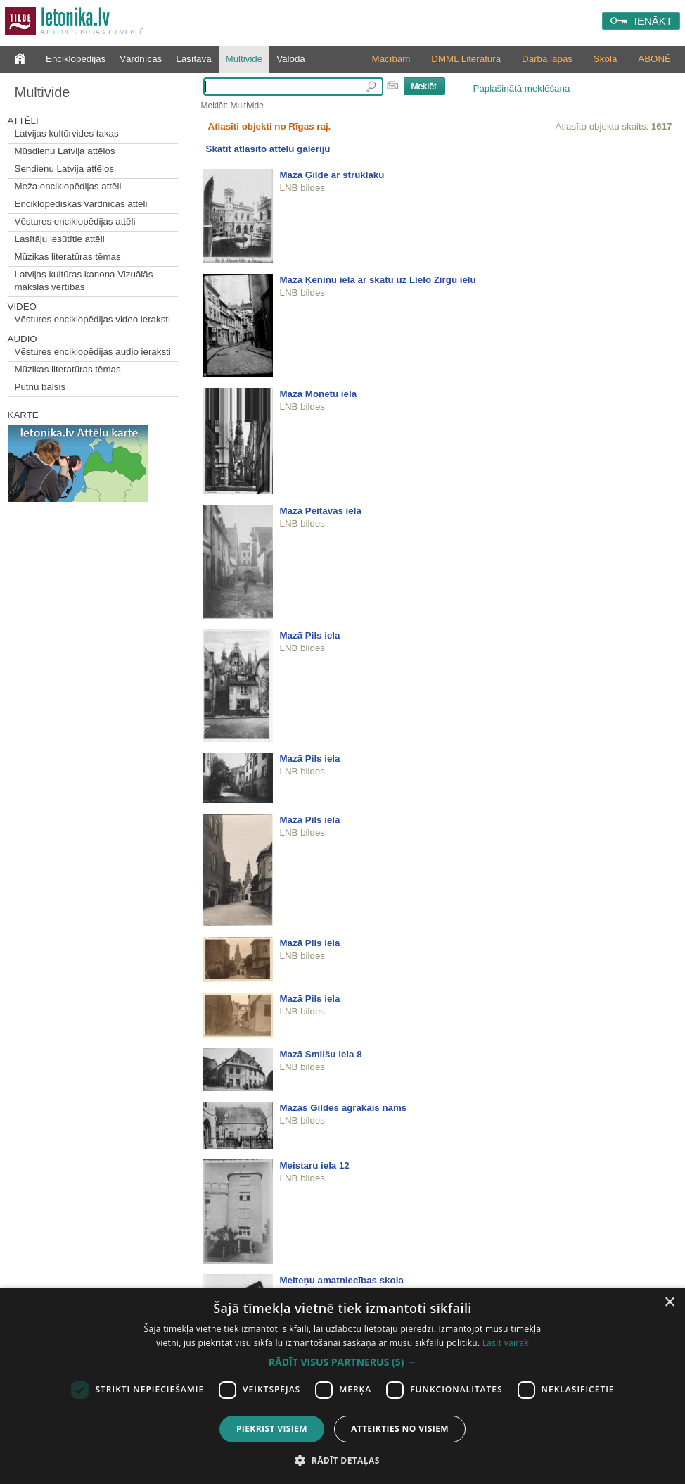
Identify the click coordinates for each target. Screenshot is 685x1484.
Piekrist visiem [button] (271, 1429)
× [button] (669, 1302)
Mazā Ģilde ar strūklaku (332, 175)
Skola (605, 59)
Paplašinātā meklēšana (521, 88)
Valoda (290, 59)
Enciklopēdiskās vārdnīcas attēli (81, 204)
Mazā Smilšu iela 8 (321, 1054)
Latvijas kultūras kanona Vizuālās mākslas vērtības (84, 280)
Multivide (244, 59)
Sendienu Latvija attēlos (65, 168)
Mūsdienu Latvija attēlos (65, 151)
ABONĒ (654, 59)
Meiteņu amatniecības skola (342, 1280)
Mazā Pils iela (310, 635)
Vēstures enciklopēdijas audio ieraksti (93, 351)
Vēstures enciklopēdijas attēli (75, 221)
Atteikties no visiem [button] (400, 1429)
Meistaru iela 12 (315, 1165)
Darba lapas (547, 59)
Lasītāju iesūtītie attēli (60, 239)
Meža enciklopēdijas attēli (68, 186)
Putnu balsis (40, 387)
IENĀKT (653, 21)
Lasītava (193, 59)
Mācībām (391, 59)
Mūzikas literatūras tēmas (68, 256)
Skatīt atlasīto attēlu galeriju (268, 149)
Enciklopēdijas (75, 59)
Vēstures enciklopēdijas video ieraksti (93, 319)
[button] (342, 1362)
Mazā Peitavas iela (320, 510)
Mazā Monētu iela (318, 394)
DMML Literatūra (466, 59)
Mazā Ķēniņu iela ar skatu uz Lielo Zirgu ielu (378, 280)
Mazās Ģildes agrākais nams (343, 1107)
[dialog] (342, 1386)
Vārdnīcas (141, 59)
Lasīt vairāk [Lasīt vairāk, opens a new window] (505, 1343)
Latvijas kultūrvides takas (67, 133)
